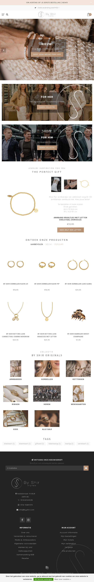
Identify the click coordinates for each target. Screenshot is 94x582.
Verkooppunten (25, 551)
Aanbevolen (37, 244)
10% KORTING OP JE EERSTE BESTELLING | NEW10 (47, 2)
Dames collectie (47, 107)
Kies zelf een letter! (70, 230)
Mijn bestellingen (68, 536)
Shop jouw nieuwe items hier (47, 54)
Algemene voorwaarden (25, 543)
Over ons (25, 532)
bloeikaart (9, 444)
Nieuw (49, 244)
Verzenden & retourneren (25, 536)
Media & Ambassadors (25, 540)
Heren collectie (47, 148)
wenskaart (83, 444)
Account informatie (68, 532)
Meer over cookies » (62, 579)
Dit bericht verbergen (43, 579)
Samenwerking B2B (25, 554)
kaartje (69, 444)
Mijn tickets (69, 540)
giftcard (39, 444)
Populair (58, 244)
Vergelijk (69, 547)
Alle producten (68, 551)
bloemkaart (25, 444)
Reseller (25, 558)
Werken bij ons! (25, 547)
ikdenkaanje (55, 444)
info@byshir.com (26, 510)
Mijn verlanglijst (68, 543)
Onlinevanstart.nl (66, 573)
